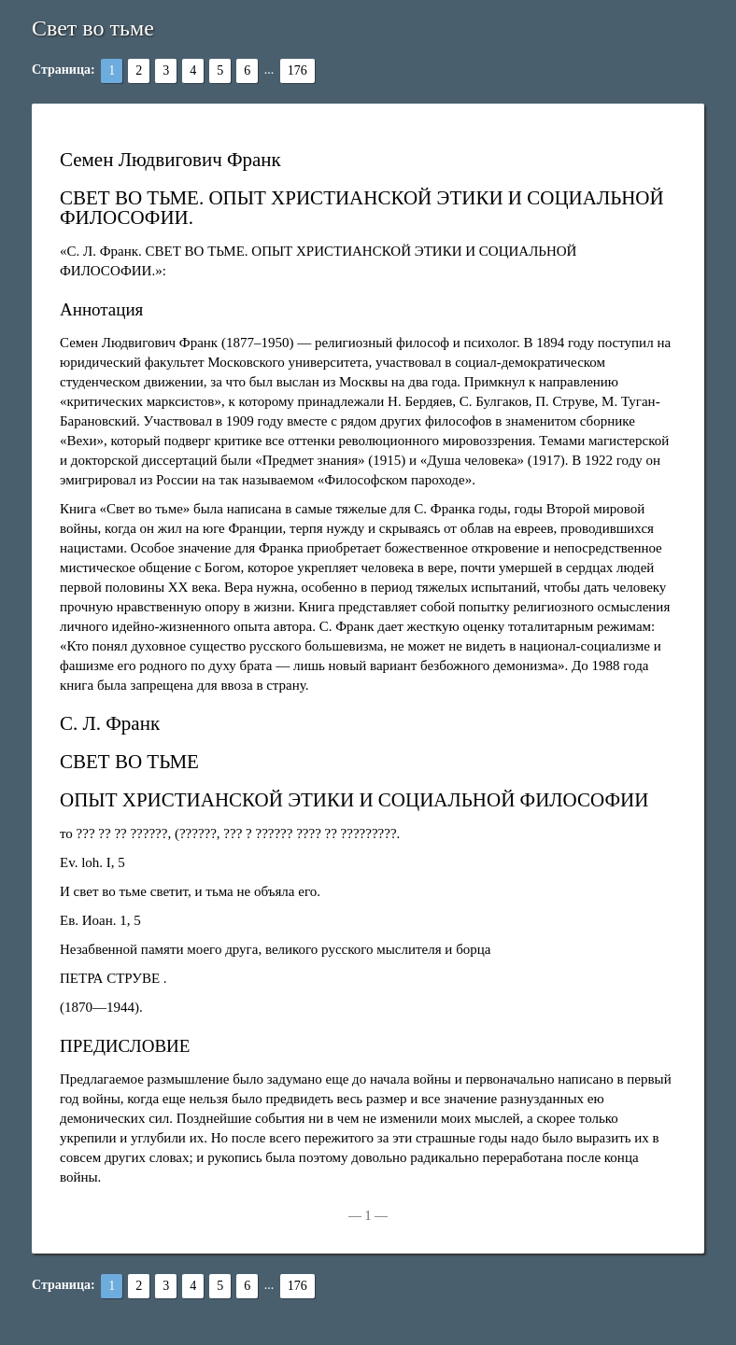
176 (297, 70)
